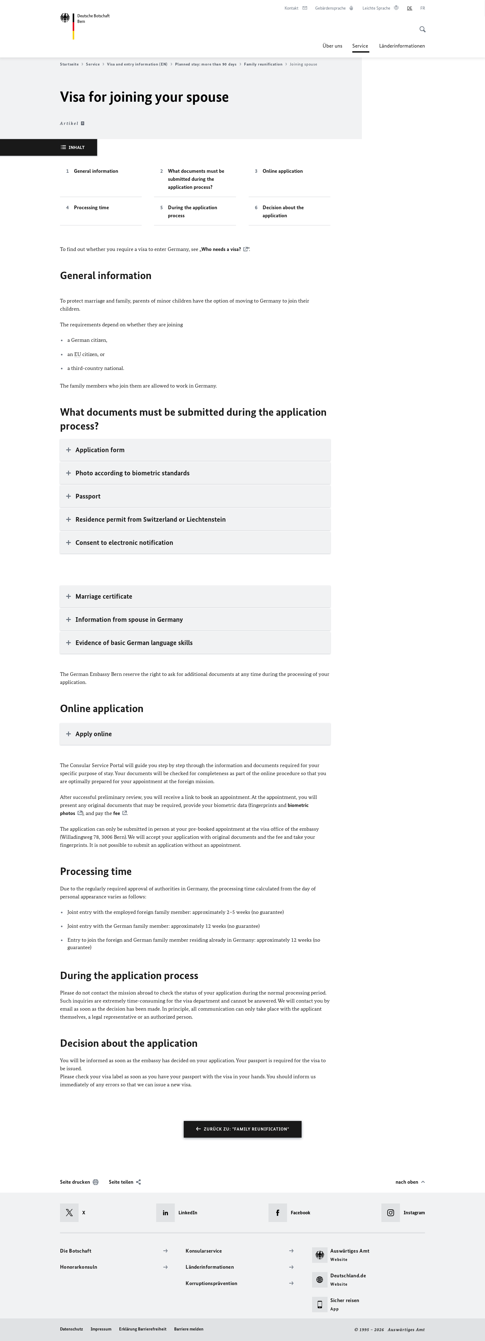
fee (116, 813)
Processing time (91, 207)
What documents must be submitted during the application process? (196, 179)
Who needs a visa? (221, 249)
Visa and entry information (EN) (139, 64)
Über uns (332, 46)
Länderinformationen (402, 46)
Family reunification (265, 64)
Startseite (71, 64)
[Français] (422, 8)
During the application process (192, 211)
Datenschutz (71, 1329)
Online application (283, 171)
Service (360, 46)
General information (96, 171)
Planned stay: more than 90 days (208, 64)
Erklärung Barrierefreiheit (142, 1329)
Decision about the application (283, 211)
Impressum (101, 1329)
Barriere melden (189, 1329)
